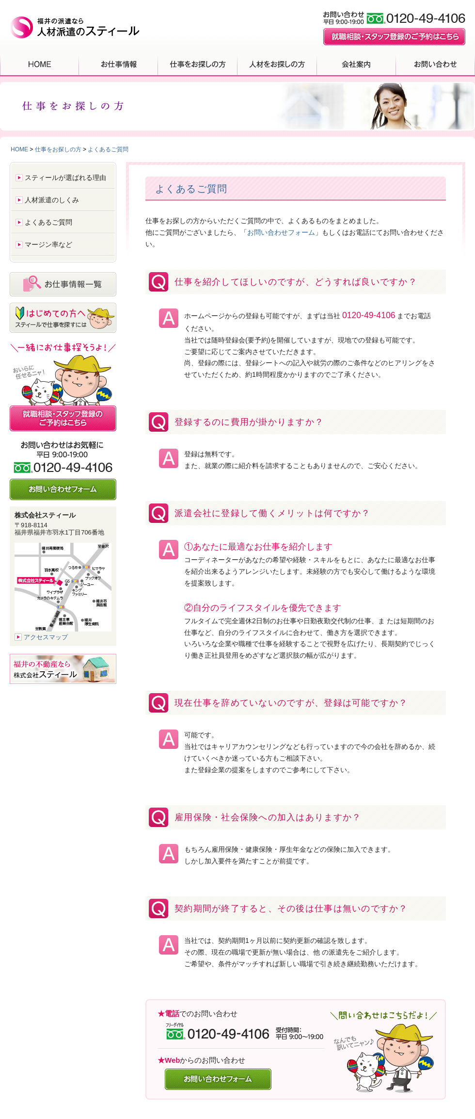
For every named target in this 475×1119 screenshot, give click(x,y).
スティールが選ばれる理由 (65, 177)
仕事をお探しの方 (198, 64)
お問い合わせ (435, 64)
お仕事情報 (118, 64)
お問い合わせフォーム (281, 232)
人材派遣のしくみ (52, 200)
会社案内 (356, 64)
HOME (39, 64)
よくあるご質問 (108, 149)
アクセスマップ (46, 637)
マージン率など (48, 244)
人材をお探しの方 (277, 64)
